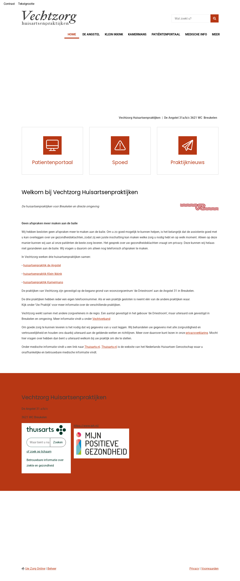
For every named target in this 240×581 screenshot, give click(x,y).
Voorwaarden (210, 568)
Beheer (51, 568)
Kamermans (137, 34)
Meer (216, 34)
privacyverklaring (197, 333)
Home (72, 34)
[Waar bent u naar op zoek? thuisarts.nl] (38, 442)
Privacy (194, 568)
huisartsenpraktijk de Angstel (42, 265)
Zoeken (58, 442)
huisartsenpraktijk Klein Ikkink (42, 274)
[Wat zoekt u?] (191, 18)
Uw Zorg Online (35, 568)
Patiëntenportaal (166, 34)
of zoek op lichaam (39, 451)
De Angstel (91, 34)
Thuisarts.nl (92, 347)
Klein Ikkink (114, 34)
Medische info (196, 34)
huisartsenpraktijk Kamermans (43, 282)
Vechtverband (101, 319)
